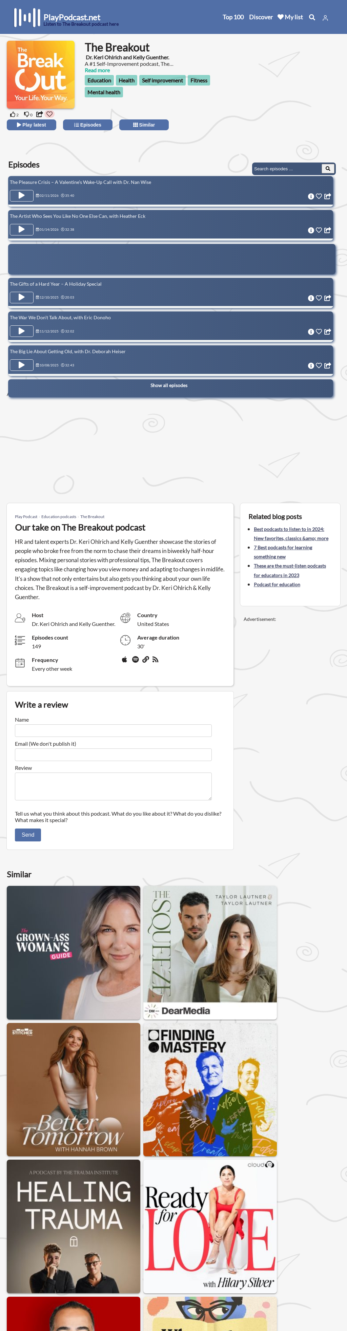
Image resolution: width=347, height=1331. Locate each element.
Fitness (198, 80)
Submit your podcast (39, 1300)
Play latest (31, 125)
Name (22, 719)
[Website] (146, 662)
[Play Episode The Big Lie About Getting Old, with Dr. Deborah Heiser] (22, 356)
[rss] (156, 662)
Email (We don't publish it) (45, 743)
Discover (261, 17)
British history (80, 1216)
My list (290, 17)
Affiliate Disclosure (98, 1291)
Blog (20, 1309)
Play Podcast (26, 516)
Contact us (88, 1273)
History (21, 1199)
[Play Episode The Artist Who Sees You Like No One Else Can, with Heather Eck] (22, 227)
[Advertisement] (280, 105)
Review (23, 767)
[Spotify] (136, 662)
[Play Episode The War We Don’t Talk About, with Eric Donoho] (22, 324)
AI (112, 1216)
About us (86, 1264)
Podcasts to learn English (71, 1199)
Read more (97, 70)
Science (156, 1199)
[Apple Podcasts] (125, 662)
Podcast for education (277, 584)
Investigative (274, 1199)
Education (99, 80)
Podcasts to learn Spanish (156, 1216)
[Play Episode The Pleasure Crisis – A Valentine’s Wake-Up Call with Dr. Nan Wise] (22, 196)
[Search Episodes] (328, 168)
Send (28, 839)
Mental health (103, 92)
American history (32, 1216)
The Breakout (92, 516)
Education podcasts (58, 516)
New (20, 1273)
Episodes (87, 125)
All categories (30, 1291)
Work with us (91, 1300)
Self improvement (162, 80)
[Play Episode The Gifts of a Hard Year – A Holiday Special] (22, 293)
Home (22, 1264)
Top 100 (233, 17)
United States (154, 1260)
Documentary (193, 1199)
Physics (207, 1216)
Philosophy (234, 1199)
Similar (144, 125)
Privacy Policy (92, 1282)
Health (127, 80)
